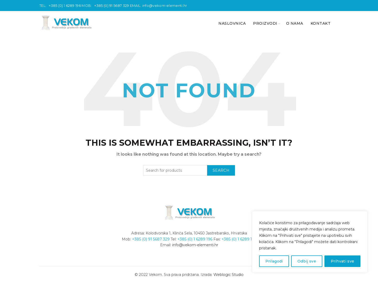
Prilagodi (274, 261)
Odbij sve (306, 261)
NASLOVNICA (232, 23)
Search (221, 170)
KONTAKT (321, 23)
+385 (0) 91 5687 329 (111, 5)
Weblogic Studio (228, 274)
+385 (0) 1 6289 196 (65, 5)
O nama (294, 23)
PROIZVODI (265, 23)
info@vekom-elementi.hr (164, 5)
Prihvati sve (342, 261)
